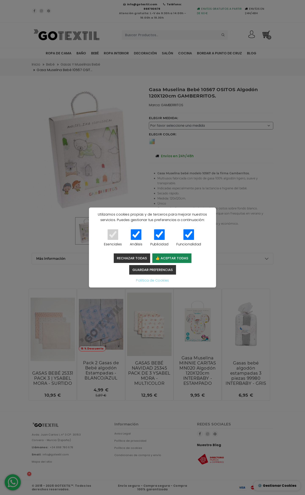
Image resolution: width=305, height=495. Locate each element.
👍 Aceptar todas (171, 258)
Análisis (136, 238)
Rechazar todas (132, 258)
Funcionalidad (189, 238)
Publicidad (159, 238)
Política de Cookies (152, 280)
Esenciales (113, 238)
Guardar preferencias (152, 269)
